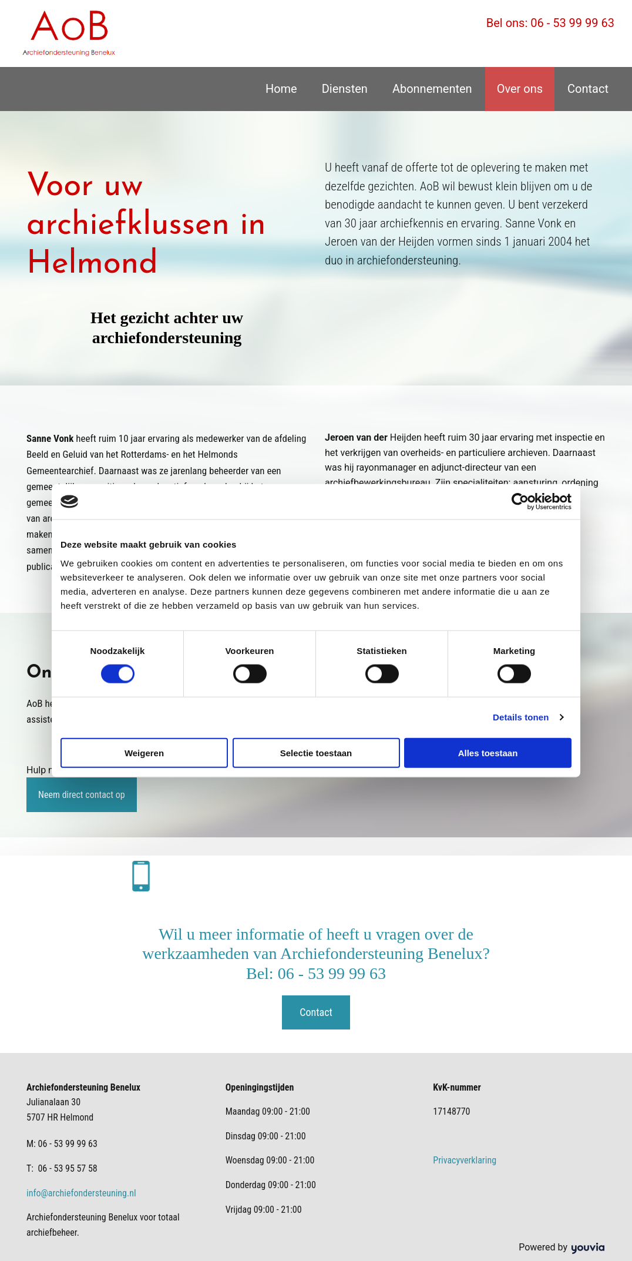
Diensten (345, 89)
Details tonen (521, 717)
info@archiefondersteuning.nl (81, 1193)
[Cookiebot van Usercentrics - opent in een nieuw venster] (520, 502)
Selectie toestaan (316, 752)
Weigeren (144, 752)
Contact (588, 89)
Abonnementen (432, 89)
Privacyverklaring (464, 1160)
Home (281, 89)
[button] (81, 794)
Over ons (520, 89)
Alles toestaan (488, 752)
